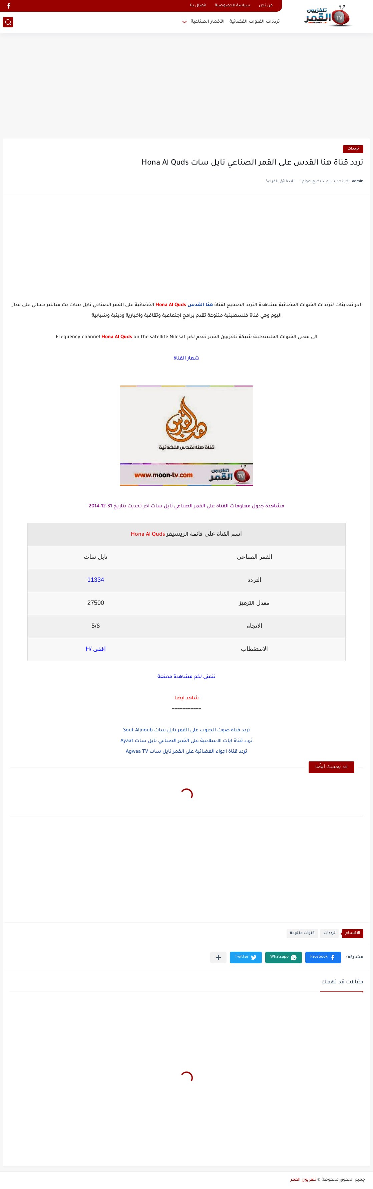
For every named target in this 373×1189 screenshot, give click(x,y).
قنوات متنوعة (302, 933)
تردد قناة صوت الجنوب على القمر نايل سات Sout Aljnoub (186, 730)
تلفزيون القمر (303, 1180)
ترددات (353, 149)
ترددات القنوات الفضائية (255, 21)
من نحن (266, 6)
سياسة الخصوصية (232, 6)
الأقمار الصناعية (208, 21)
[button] (323, 957)
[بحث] (8, 22)
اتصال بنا (198, 6)
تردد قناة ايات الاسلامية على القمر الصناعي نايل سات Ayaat (186, 741)
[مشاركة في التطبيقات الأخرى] (218, 957)
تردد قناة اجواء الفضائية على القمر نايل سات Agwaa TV (186, 752)
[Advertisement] (186, 87)
